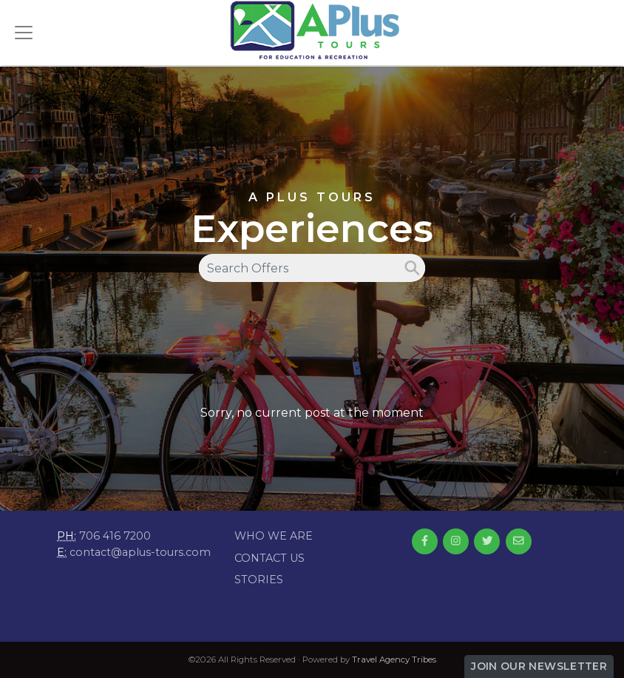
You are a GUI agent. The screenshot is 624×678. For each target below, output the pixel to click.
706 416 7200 (115, 536)
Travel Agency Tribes (394, 659)
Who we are (273, 536)
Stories (258, 579)
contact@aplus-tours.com (140, 552)
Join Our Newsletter (539, 666)
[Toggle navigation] (24, 33)
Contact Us (269, 558)
